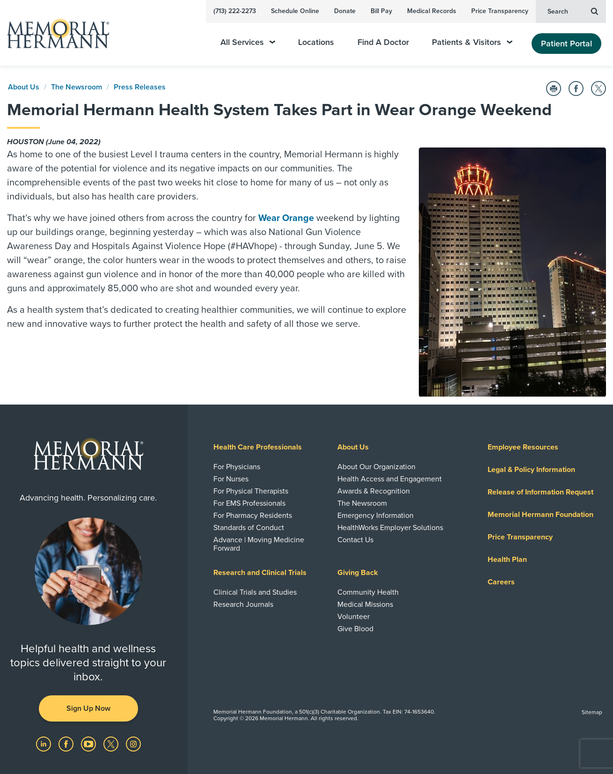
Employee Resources (523, 447)
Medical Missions (365, 604)
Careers (501, 582)
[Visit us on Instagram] (133, 743)
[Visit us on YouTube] (89, 743)
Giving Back (357, 572)
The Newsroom (76, 87)
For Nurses (230, 479)
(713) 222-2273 (234, 11)
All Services (247, 42)
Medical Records (431, 11)
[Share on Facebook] (576, 88)
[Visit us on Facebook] (66, 743)
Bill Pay (381, 11)
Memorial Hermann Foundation (540, 514)
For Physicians (236, 467)
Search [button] (572, 10)
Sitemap (592, 712)
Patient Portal (566, 43)
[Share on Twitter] (598, 88)
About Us (23, 87)
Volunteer (353, 616)
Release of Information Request (540, 492)
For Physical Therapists (250, 491)
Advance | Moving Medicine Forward (258, 544)
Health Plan (507, 559)
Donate (345, 11)
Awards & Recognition (373, 491)
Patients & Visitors (472, 42)
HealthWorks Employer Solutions (390, 527)
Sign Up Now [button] (88, 708)
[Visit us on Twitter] (111, 743)
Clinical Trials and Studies (255, 592)
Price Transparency (499, 11)
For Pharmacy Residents (252, 515)
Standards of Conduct (248, 527)
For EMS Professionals (249, 503)
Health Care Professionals (257, 447)
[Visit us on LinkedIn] (44, 743)
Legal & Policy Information (531, 469)
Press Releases (140, 87)
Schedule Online (295, 11)
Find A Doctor (383, 42)
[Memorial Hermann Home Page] (54, 33)
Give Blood (355, 629)
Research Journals (243, 604)
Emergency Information (375, 515)
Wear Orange (286, 218)
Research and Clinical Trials (259, 572)
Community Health (368, 592)
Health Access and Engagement (389, 479)
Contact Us (355, 540)
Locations (316, 42)
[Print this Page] (553, 88)
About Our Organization (376, 467)
